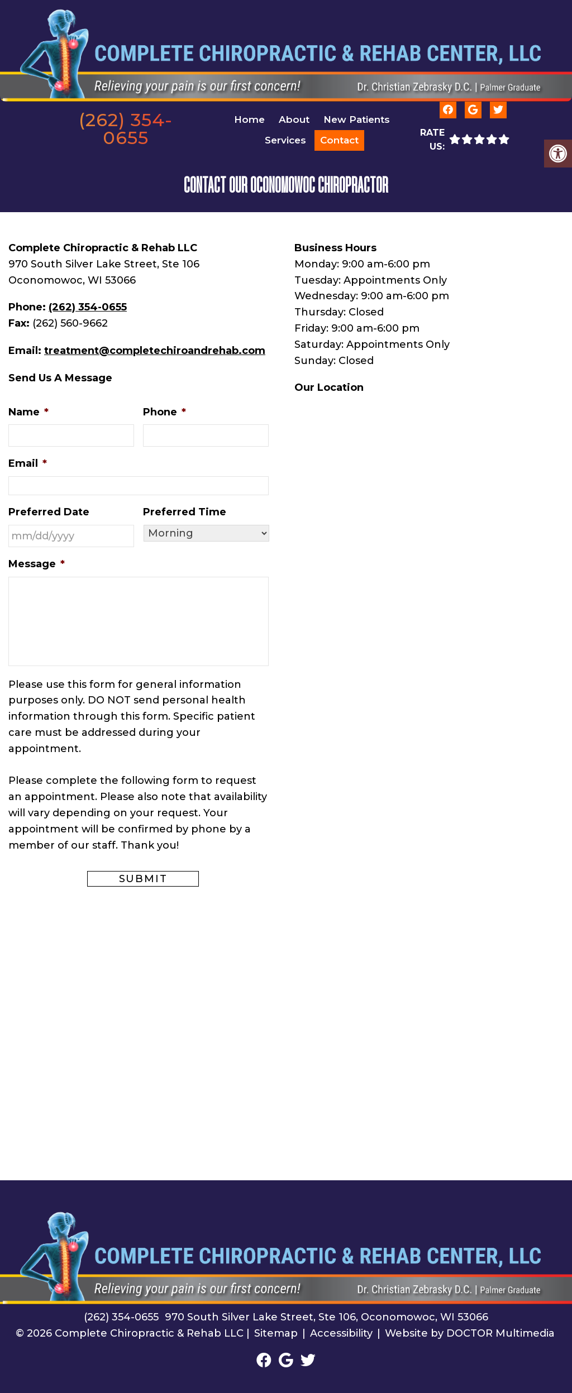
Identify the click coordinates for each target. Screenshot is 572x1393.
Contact (339, 140)
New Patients (356, 119)
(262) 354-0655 (126, 129)
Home (249, 119)
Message (36, 564)
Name (28, 412)
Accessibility (341, 1333)
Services (285, 140)
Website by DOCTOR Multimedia (470, 1333)
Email (27, 463)
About (294, 119)
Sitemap (276, 1333)
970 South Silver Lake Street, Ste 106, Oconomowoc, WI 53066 (326, 1317)
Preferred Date (48, 512)
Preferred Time (184, 512)
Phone (164, 412)
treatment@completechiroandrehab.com (154, 350)
